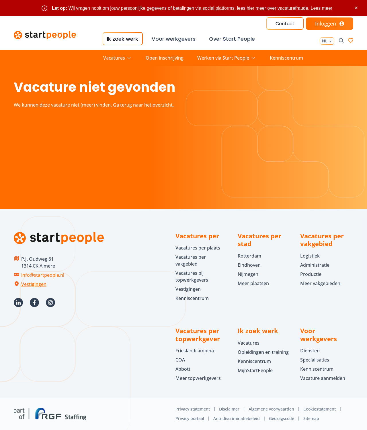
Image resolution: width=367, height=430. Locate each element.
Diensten (310, 350)
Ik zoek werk (122, 38)
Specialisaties (314, 360)
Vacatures (248, 342)
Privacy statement (192, 409)
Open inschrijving (165, 57)
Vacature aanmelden (322, 378)
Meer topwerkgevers (198, 378)
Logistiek (310, 255)
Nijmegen (248, 274)
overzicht (163, 104)
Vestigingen (33, 284)
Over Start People (232, 38)
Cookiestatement (319, 409)
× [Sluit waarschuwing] (356, 8)
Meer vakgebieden (320, 283)
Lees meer (322, 8)
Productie (310, 274)
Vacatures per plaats (197, 248)
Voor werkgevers (173, 38)
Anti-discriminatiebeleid (236, 418)
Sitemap (311, 418)
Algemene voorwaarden (271, 409)
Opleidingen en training (263, 352)
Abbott (183, 369)
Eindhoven (249, 265)
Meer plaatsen (253, 283)
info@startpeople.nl (42, 275)
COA (180, 360)
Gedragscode (281, 418)
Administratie (314, 265)
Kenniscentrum (286, 57)
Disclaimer (229, 409)
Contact (285, 23)
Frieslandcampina (194, 350)
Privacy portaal (189, 418)
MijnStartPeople (255, 370)
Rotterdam (249, 255)
